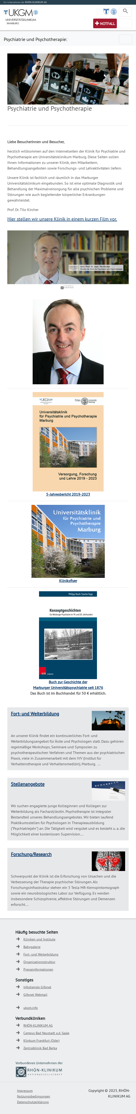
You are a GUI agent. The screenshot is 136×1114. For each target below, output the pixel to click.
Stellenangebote (27, 784)
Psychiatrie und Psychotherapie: (35, 39)
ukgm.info (30, 1008)
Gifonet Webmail (35, 994)
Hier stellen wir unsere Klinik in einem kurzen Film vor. (62, 219)
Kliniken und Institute (39, 939)
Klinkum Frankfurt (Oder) (41, 1040)
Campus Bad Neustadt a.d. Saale (46, 1033)
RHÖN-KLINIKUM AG (38, 1025)
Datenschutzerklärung (33, 1102)
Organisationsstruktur (39, 962)
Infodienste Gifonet (37, 987)
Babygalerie (31, 947)
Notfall (107, 23)
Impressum (25, 1091)
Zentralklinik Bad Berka (40, 1048)
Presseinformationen (38, 969)
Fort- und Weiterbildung (35, 714)
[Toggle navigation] (125, 12)
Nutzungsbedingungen (33, 1096)
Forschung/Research (31, 854)
